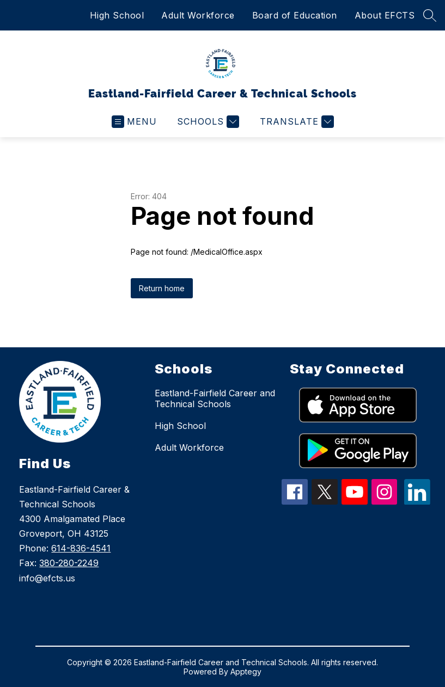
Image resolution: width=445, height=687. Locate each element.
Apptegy (245, 671)
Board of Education (294, 15)
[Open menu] (134, 121)
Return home (162, 288)
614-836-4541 (81, 548)
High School (117, 15)
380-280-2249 (69, 562)
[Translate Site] (295, 121)
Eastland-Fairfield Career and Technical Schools (215, 398)
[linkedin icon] (417, 501)
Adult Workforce (198, 15)
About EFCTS (385, 15)
